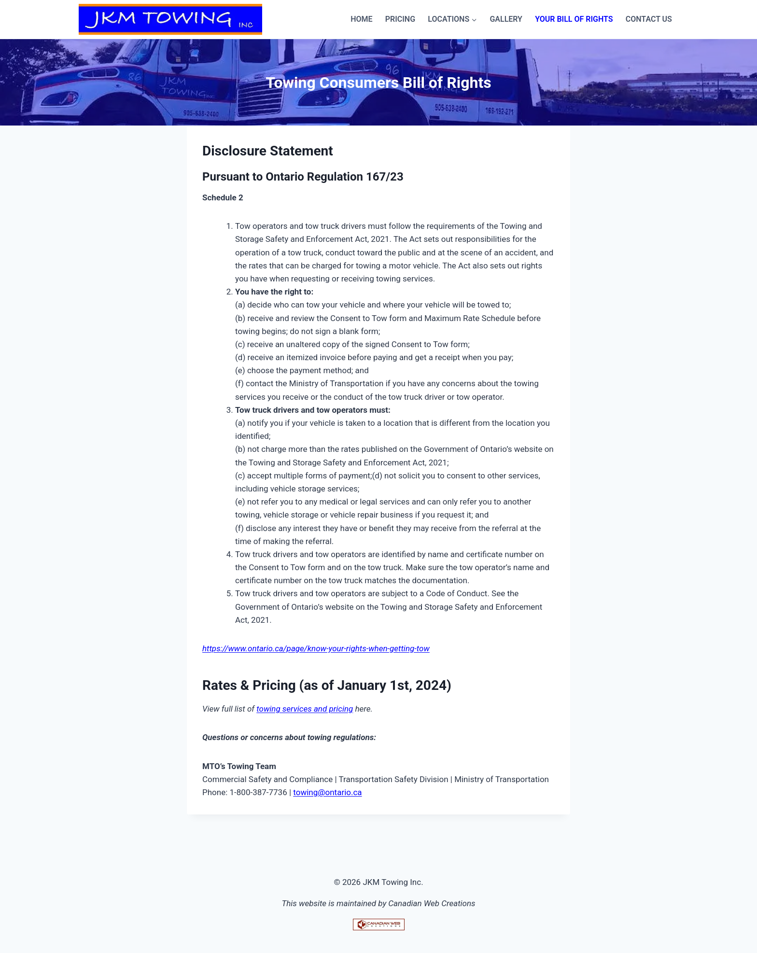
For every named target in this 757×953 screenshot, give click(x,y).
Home (361, 19)
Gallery (506, 19)
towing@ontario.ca (327, 792)
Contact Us (649, 19)
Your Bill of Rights (574, 19)
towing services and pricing (304, 709)
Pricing (400, 19)
